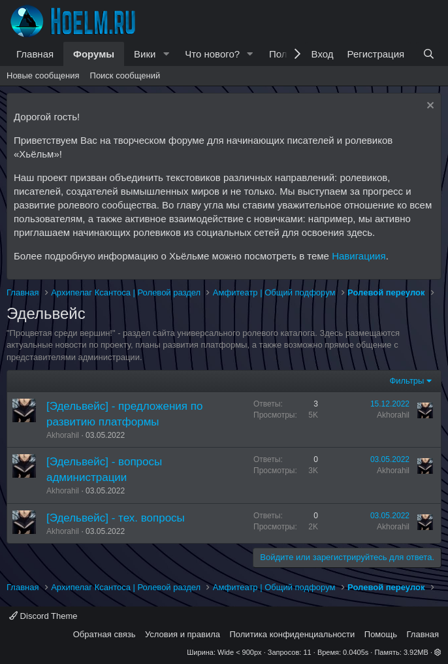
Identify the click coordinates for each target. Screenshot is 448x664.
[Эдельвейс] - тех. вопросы (115, 518)
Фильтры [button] (406, 381)
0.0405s (355, 652)
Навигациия (358, 255)
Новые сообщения (43, 75)
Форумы (93, 53)
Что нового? (212, 53)
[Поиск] (428, 54)
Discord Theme (43, 616)
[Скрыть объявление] (428, 107)
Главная (35, 53)
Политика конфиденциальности (292, 634)
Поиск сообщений (125, 75)
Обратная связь (104, 634)
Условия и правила (182, 634)
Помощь (380, 634)
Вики (144, 53)
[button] (166, 54)
